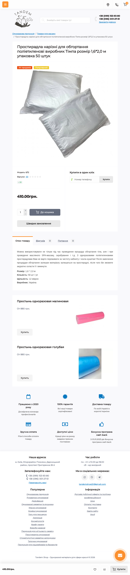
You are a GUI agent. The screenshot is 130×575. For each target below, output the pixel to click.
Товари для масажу (46, 34)
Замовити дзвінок (107, 22)
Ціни (92, 501)
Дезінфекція (37, 501)
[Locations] (107, 4)
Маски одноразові (37, 508)
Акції (92, 514)
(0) (27, 177)
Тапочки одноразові (37, 541)
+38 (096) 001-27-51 (109, 19)
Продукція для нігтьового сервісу (37, 531)
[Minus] (25, 214)
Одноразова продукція (23, 34)
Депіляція (37, 518)
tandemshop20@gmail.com (92, 484)
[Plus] (25, 210)
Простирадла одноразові (37, 534)
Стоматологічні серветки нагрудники (37, 538)
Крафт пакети (37, 524)
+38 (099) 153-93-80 (109, 16)
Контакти (92, 508)
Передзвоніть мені (37, 483)
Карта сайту (92, 511)
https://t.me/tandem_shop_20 (99, 477)
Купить (25, 332)
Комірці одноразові (37, 511)
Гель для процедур (37, 514)
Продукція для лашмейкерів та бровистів (37, 545)
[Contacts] (116, 4)
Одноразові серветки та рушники (37, 504)
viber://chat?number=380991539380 (92, 477)
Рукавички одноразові (37, 498)
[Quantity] (20, 212)
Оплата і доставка (92, 504)
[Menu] (5, 4)
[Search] (43, 20)
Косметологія (37, 521)
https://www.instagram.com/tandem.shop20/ (85, 477)
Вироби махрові (37, 528)
